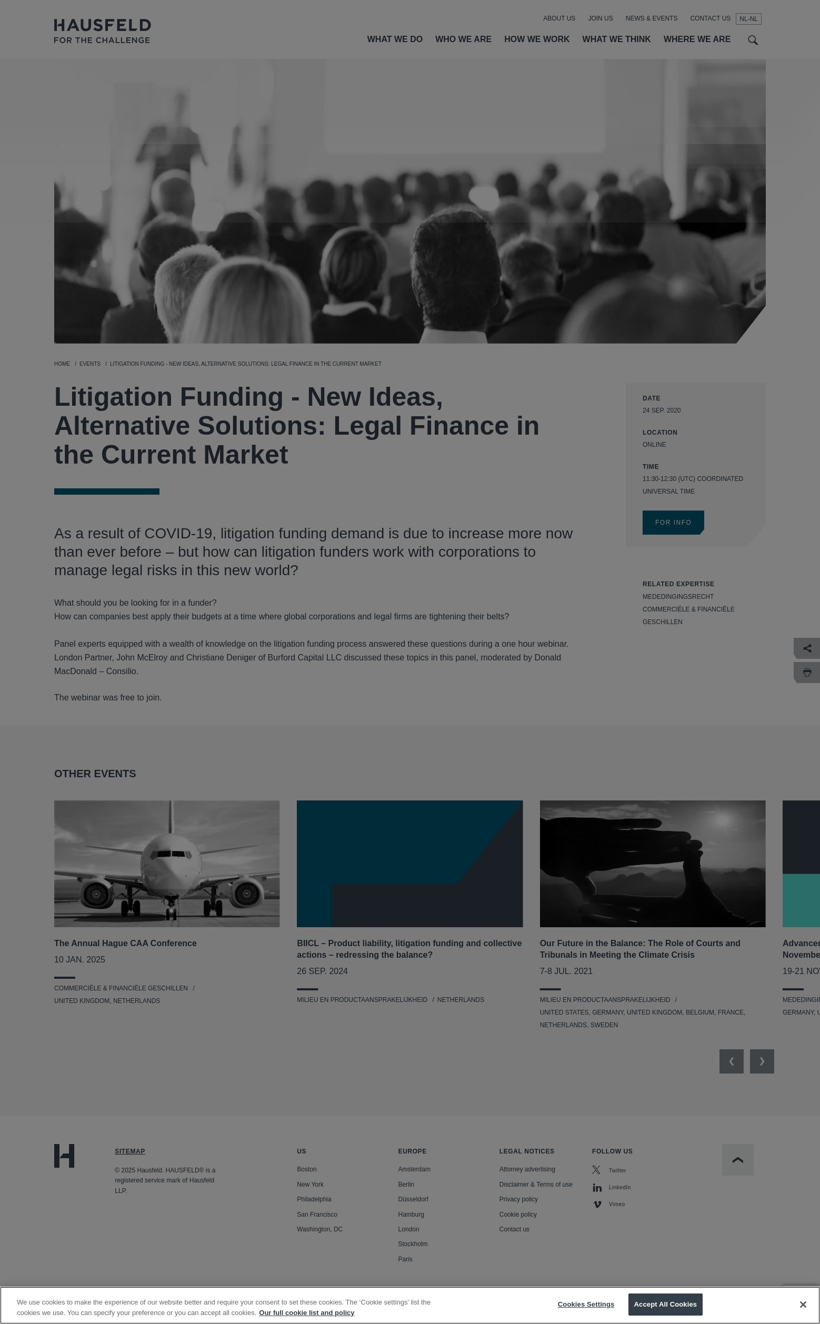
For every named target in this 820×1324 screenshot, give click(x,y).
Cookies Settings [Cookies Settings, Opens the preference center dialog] (586, 1312)
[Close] (803, 1311)
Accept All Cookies (665, 1312)
